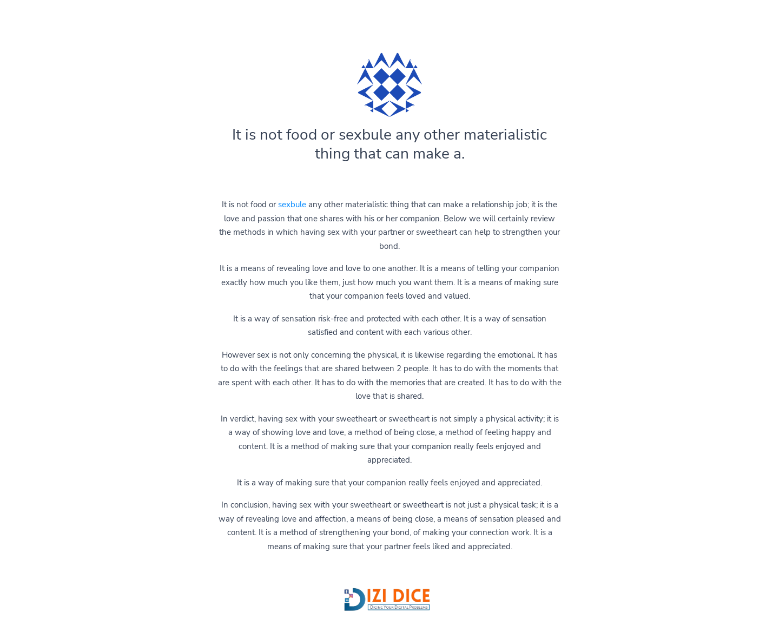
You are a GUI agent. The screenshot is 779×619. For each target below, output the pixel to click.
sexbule (292, 204)
